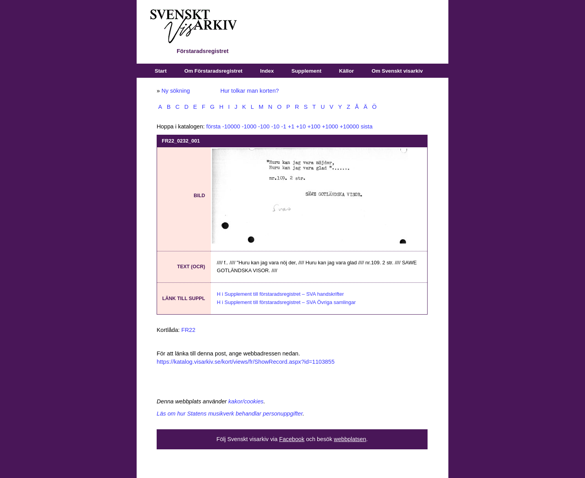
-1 (283, 126)
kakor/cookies (246, 401)
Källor (346, 71)
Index (267, 71)
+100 (313, 126)
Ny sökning (175, 91)
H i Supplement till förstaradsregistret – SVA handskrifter (280, 294)
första (213, 126)
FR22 (188, 330)
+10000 (349, 126)
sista (367, 126)
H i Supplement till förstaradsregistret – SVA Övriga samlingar (286, 302)
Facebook (291, 439)
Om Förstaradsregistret (213, 71)
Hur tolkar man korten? (249, 91)
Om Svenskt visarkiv (396, 71)
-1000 (249, 126)
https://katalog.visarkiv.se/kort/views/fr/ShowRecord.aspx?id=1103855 (246, 362)
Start (160, 71)
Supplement (306, 71)
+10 (301, 126)
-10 (275, 126)
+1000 (330, 126)
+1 (291, 126)
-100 (263, 126)
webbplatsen (350, 439)
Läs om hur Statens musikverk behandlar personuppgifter (230, 413)
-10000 (231, 126)
